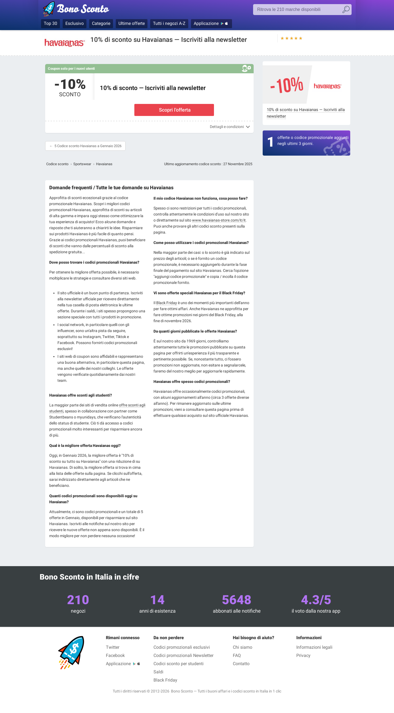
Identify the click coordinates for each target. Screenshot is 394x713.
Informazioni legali (314, 647)
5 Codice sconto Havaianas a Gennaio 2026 (87, 146)
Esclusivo (74, 23)
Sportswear (82, 164)
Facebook (115, 655)
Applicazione (206, 23)
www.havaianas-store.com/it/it (219, 220)
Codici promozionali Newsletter (183, 655)
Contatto (241, 663)
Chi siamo (242, 647)
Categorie (101, 23)
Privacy (303, 655)
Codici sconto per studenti (178, 663)
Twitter (112, 647)
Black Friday (166, 303)
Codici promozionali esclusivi (181, 647)
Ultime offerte (131, 23)
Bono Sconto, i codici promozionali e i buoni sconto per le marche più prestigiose (85, 10)
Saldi (158, 671)
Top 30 (50, 23)
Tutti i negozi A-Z (169, 23)
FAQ (237, 655)
